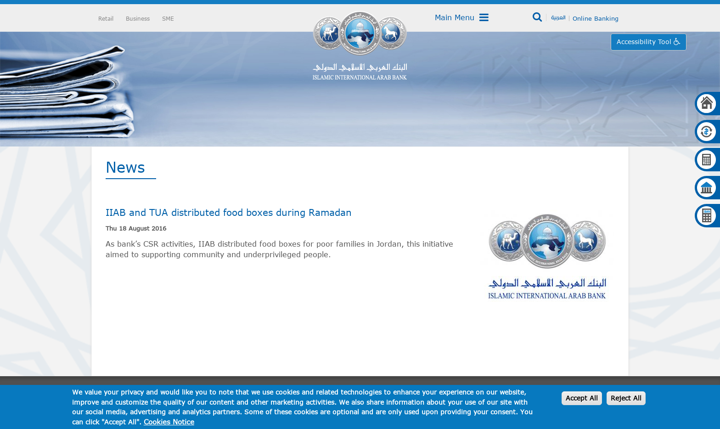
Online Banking (596, 18)
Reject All (626, 398)
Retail (105, 18)
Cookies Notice (169, 422)
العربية (558, 17)
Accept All (582, 398)
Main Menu (462, 17)
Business (138, 18)
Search (537, 17)
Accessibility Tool (645, 41)
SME (168, 18)
